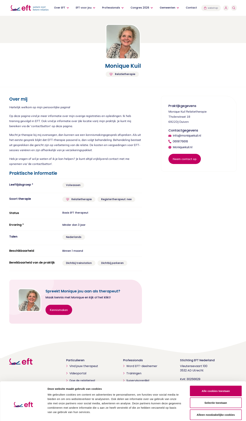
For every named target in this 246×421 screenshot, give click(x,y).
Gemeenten (167, 7)
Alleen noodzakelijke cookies (216, 397)
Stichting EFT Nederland (197, 360)
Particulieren (75, 360)
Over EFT (59, 7)
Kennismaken (59, 310)
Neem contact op (185, 159)
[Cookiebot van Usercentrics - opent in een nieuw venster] (23, 414)
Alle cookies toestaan (216, 373)
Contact (191, 7)
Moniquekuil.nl (182, 147)
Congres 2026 (140, 7)
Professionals (111, 7)
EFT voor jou (84, 7)
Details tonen (195, 413)
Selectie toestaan (215, 385)
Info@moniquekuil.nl (187, 135)
